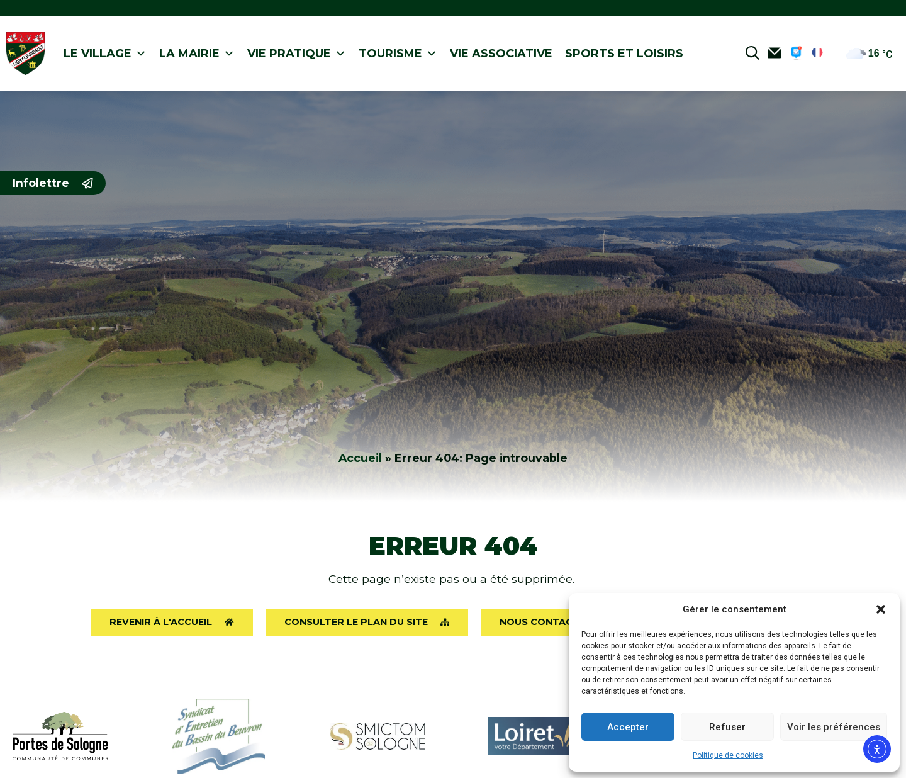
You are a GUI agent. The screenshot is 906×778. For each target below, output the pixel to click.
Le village (105, 54)
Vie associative (501, 53)
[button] (881, 609)
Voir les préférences (833, 727)
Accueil (360, 458)
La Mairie (197, 54)
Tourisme (398, 54)
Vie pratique (296, 54)
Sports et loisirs (624, 53)
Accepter (628, 727)
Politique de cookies (728, 755)
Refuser (727, 727)
